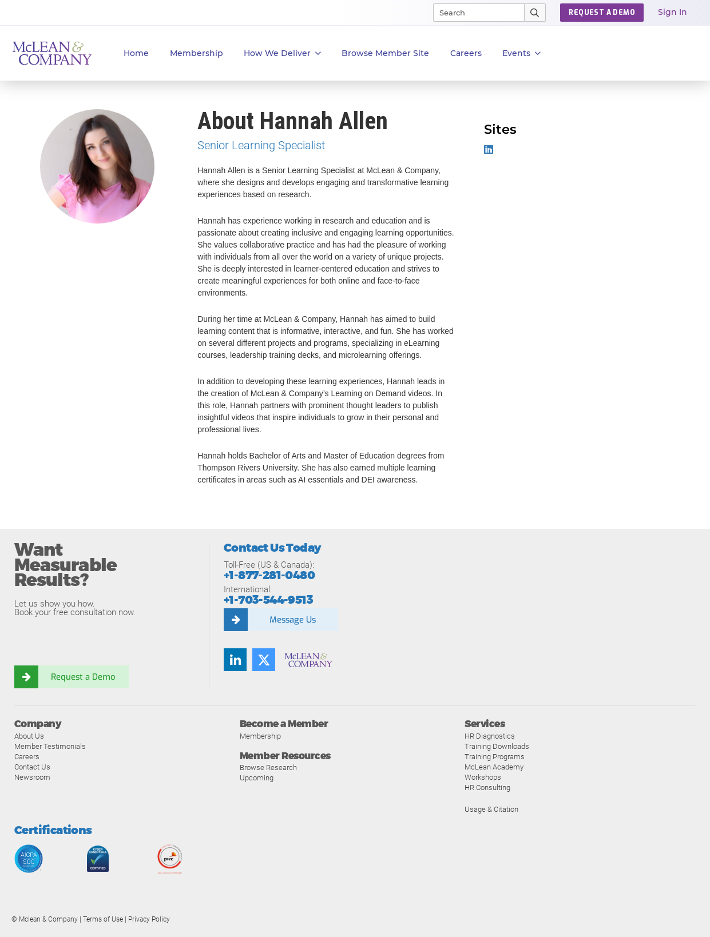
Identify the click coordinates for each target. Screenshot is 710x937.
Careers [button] (466, 53)
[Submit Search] (535, 12)
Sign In (672, 12)
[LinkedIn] (235, 659)
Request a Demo (83, 677)
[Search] (473, 12)
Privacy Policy (149, 919)
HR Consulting (487, 787)
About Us (29, 736)
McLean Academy (494, 767)
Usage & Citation (491, 809)
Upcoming (256, 777)
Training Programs (495, 756)
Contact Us (32, 767)
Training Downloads (497, 746)
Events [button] (521, 53)
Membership (196, 53)
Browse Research (268, 767)
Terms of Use (103, 919)
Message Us (292, 619)
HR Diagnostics (490, 736)
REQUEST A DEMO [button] (602, 12)
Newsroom (32, 777)
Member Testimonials (50, 746)
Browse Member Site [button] (385, 53)
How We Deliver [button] (282, 53)
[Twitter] (263, 659)
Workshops (483, 777)
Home (136, 53)
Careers (26, 756)
